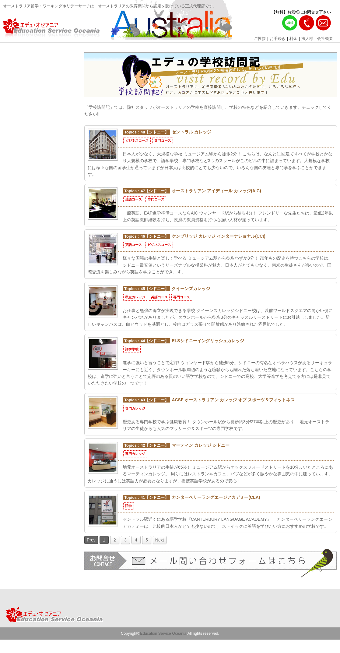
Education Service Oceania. (163, 633)
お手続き (278, 39)
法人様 (307, 39)
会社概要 (325, 39)
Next (159, 540)
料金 (293, 39)
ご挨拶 (260, 39)
